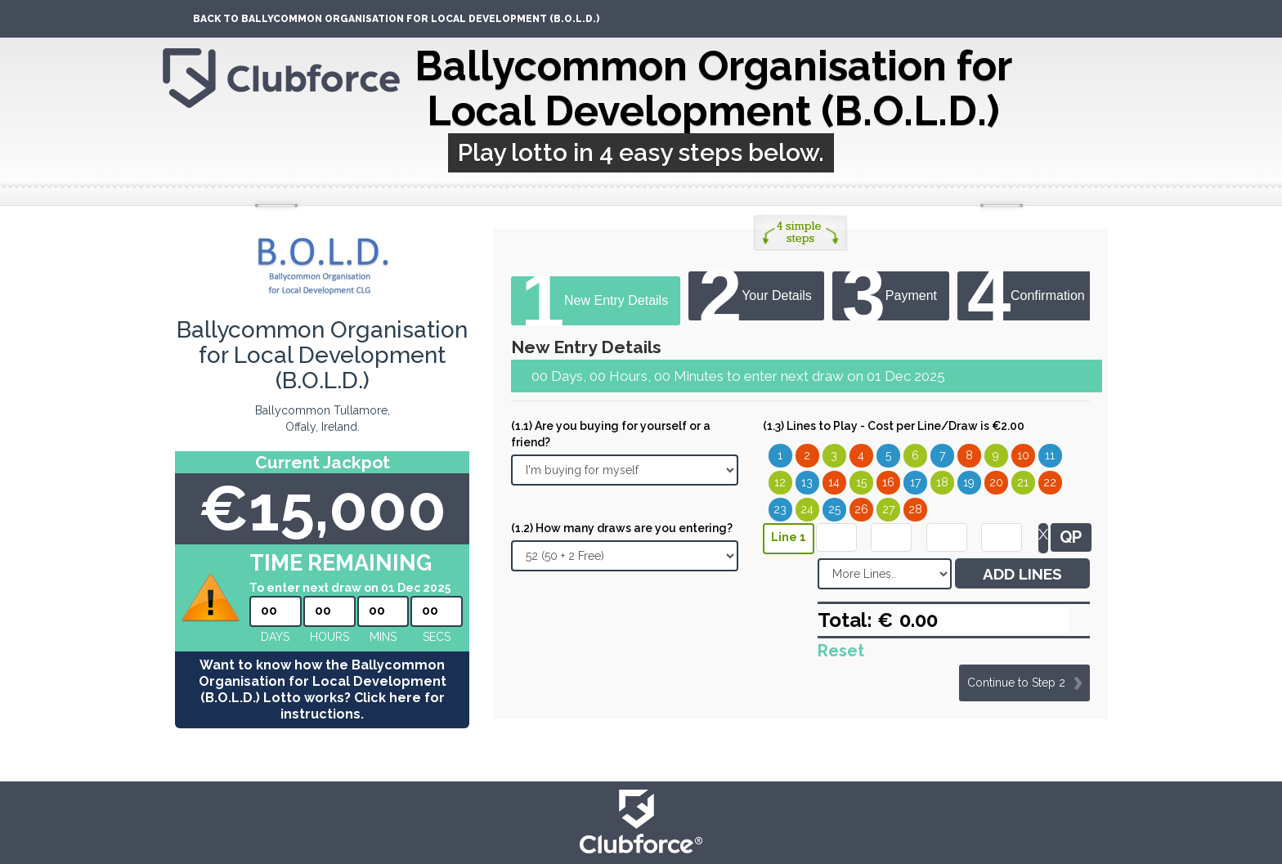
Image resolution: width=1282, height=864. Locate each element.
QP (1071, 537)
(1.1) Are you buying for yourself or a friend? (610, 434)
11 (1050, 455)
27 (888, 509)
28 (915, 509)
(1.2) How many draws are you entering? (622, 528)
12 (780, 482)
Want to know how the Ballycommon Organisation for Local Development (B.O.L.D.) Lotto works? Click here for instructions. (322, 689)
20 (996, 482)
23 (780, 509)
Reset (841, 650)
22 (1049, 482)
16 (888, 482)
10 (1023, 455)
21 (1023, 482)
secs (436, 636)
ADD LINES (1022, 574)
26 (861, 509)
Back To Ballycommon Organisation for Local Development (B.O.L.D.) (396, 19)
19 (969, 482)
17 (915, 482)
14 (834, 482)
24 (807, 509)
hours (329, 636)
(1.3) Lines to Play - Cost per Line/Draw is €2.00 (893, 425)
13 (807, 482)
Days (275, 636)
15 (861, 482)
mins (383, 636)
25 (834, 509)
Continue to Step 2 (1016, 682)
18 (942, 482)
